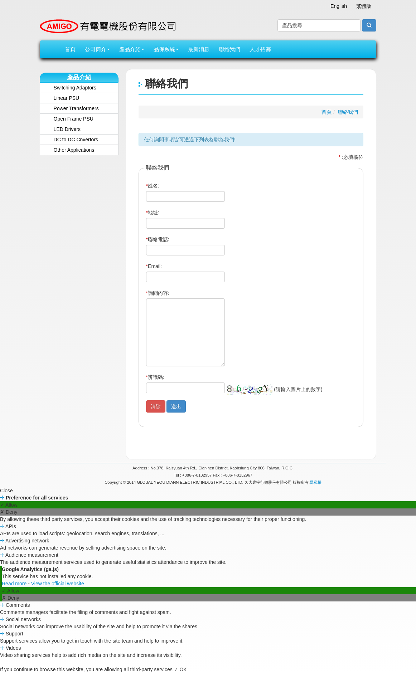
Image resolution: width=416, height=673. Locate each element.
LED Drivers (67, 129)
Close (6, 490)
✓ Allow (9, 505)
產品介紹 (131, 49)
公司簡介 (97, 49)
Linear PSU (66, 98)
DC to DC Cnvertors (76, 139)
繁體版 (363, 6)
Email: (154, 266)
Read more (15, 583)
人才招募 (260, 49)
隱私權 (315, 482)
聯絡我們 (229, 49)
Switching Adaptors (75, 88)
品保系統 (166, 49)
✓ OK (180, 669)
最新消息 (198, 49)
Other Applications (74, 150)
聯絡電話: (157, 239)
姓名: (152, 186)
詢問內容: (157, 293)
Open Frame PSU (73, 119)
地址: (152, 212)
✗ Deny (9, 512)
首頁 (70, 49)
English (338, 6)
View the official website (57, 583)
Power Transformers (76, 108)
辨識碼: (155, 377)
